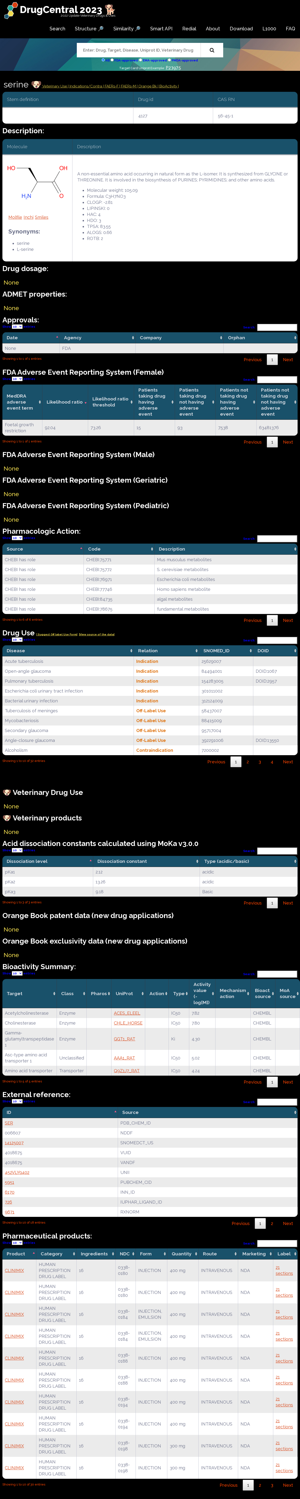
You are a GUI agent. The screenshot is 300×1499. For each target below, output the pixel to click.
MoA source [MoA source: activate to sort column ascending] (288, 993)
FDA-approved (126, 60)
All (107, 60)
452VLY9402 (17, 1172)
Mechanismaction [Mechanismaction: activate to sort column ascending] (233, 993)
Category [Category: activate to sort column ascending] (52, 1253)
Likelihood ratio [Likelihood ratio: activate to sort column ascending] (65, 402)
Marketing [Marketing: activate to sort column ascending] (254, 1253)
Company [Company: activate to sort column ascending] (151, 337)
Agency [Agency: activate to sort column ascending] (73, 337)
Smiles (41, 217)
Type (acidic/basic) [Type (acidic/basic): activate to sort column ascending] (226, 861)
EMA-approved (155, 60)
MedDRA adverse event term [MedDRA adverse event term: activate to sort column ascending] (20, 402)
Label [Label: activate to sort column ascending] (284, 1253)
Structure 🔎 (89, 29)
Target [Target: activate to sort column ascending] (14, 993)
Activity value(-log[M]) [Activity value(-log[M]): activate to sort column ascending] (202, 993)
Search (57, 29)
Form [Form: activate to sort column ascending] (146, 1253)
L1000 (269, 29)
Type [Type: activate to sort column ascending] (179, 993)
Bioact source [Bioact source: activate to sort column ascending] (263, 993)
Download (241, 29)
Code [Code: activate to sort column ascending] (94, 549)
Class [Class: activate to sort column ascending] (67, 993)
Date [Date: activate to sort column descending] (12, 337)
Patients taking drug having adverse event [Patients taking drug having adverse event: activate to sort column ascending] (151, 402)
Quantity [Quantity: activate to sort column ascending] (182, 1253)
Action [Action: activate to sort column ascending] (157, 993)
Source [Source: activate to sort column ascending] (130, 1112)
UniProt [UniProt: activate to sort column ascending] (124, 993)
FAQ (290, 29)
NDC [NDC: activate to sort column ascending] (125, 1253)
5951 (9, 1182)
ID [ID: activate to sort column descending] (9, 1112)
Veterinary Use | (56, 86)
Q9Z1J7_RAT (127, 1070)
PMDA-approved (185, 60)
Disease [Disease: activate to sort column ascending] (16, 650)
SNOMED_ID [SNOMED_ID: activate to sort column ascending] (216, 650)
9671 (9, 1211)
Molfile (15, 217)
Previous (253, 359)
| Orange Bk (147, 86)
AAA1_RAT (124, 1057)
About (213, 29)
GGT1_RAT (124, 1038)
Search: (270, 327)
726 (8, 1202)
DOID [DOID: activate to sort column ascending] (263, 650)
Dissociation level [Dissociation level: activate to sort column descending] (27, 861)
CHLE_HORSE (128, 1023)
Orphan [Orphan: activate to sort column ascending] (236, 337)
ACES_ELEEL (127, 1013)
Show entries (18, 326)
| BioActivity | (168, 86)
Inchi (28, 217)
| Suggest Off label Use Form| (56, 634)
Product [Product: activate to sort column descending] (16, 1253)
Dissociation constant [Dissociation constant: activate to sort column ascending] (122, 861)
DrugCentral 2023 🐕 (68, 9)
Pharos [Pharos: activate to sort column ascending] (99, 993)
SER (9, 1123)
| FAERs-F (111, 86)
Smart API (161, 29)
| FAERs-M (128, 86)
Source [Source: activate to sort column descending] (15, 549)
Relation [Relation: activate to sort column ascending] (148, 650)
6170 (9, 1192)
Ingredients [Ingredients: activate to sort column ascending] (94, 1253)
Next (288, 359)
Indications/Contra (86, 86)
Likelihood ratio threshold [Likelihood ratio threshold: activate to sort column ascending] (110, 401)
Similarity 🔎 (127, 29)
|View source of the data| (96, 634)
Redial (189, 29)
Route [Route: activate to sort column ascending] (210, 1253)
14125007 (14, 1142)
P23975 (173, 67)
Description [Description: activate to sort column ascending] (172, 549)
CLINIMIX (14, 1270)
